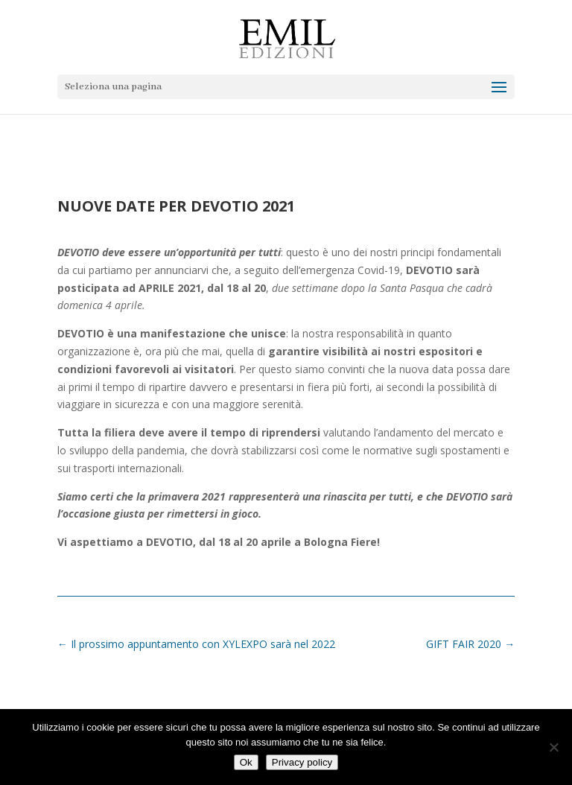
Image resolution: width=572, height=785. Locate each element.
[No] (553, 747)
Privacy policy (302, 762)
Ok (246, 762)
